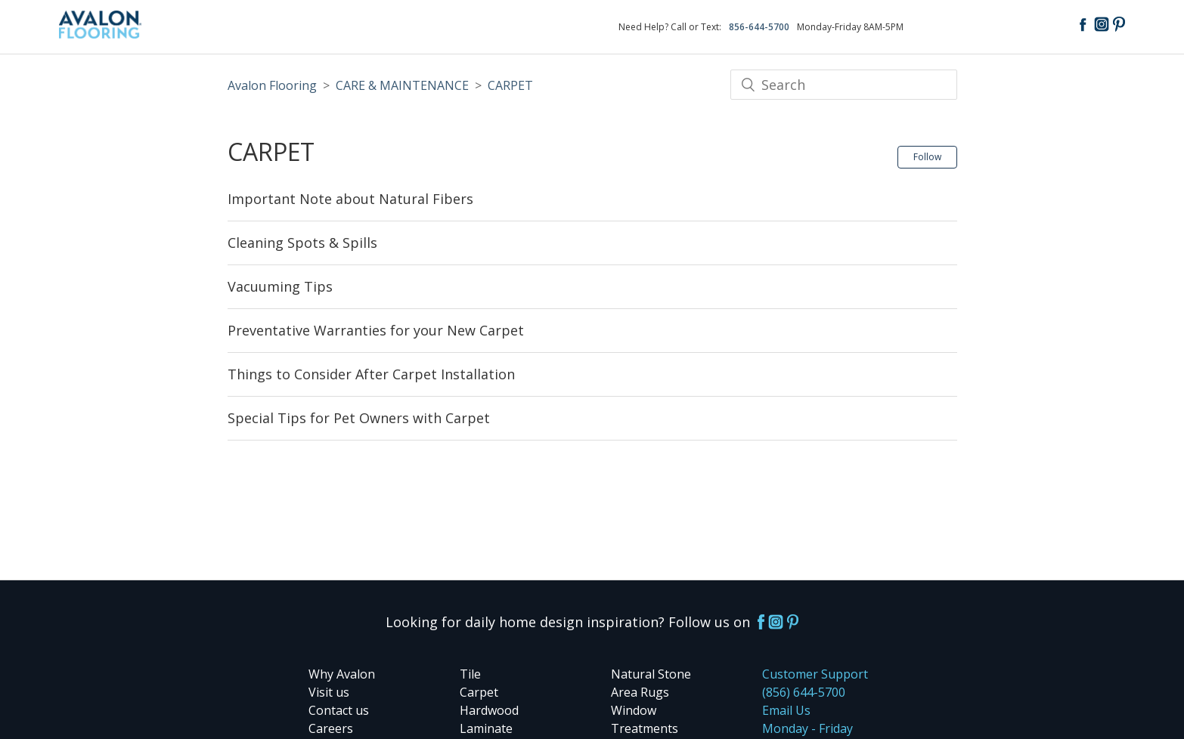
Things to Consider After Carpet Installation (371, 374)
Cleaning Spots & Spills (302, 242)
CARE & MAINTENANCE (402, 85)
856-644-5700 (759, 26)
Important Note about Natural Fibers (350, 199)
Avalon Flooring (272, 85)
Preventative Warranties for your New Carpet (376, 330)
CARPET (510, 85)
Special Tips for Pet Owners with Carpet (359, 418)
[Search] (843, 85)
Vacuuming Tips (280, 286)
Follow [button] (927, 156)
